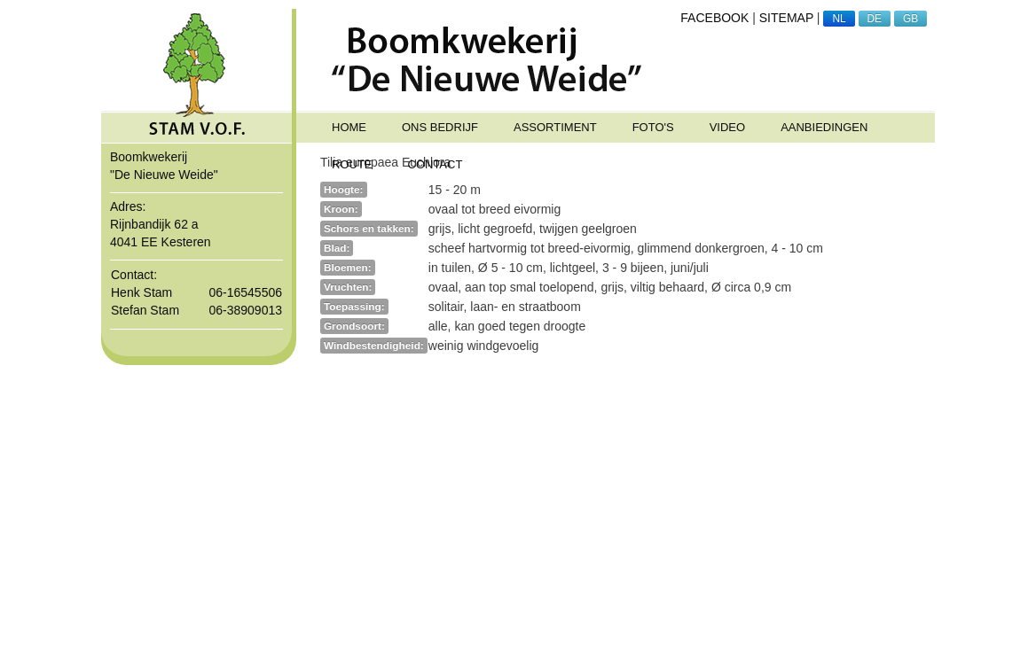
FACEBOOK (714, 18)
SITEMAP (786, 18)
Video (727, 127)
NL (838, 18)
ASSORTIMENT (555, 127)
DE (875, 18)
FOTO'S (653, 127)
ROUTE (352, 164)
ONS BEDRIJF (440, 127)
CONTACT (435, 164)
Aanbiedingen (824, 127)
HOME (349, 127)
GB (910, 18)
